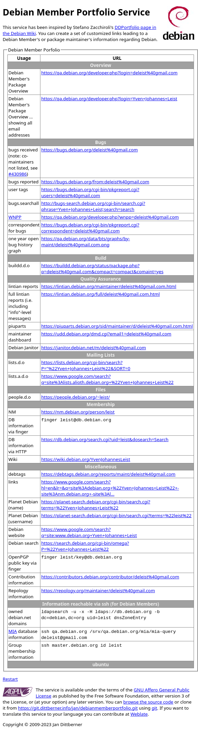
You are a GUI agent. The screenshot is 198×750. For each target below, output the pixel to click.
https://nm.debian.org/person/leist (77, 412)
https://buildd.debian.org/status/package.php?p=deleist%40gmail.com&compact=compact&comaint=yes (102, 268)
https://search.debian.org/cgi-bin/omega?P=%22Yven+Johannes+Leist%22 (85, 546)
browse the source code (148, 702)
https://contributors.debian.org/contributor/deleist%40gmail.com (110, 577)
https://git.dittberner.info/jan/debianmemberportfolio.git (78, 708)
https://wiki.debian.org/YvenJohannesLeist (85, 459)
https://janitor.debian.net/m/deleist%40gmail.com (93, 348)
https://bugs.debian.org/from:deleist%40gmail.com (95, 182)
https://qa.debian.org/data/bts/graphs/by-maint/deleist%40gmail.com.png (85, 242)
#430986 (17, 174)
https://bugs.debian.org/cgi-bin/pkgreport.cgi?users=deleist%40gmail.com (90, 192)
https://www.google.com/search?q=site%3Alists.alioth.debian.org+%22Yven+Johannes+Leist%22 (107, 379)
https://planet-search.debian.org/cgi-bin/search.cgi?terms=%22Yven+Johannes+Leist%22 (95, 505)
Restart (10, 679)
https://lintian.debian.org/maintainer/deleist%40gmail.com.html (108, 286)
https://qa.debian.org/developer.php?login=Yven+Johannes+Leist (109, 99)
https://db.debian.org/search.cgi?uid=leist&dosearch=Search (104, 439)
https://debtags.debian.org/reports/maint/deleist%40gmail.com (108, 474)
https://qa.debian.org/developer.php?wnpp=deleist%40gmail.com (110, 217)
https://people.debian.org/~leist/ (75, 397)
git (154, 708)
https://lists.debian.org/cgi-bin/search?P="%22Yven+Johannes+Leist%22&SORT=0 (85, 365)
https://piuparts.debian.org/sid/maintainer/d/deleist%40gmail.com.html (117, 326)
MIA (12, 631)
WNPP (15, 217)
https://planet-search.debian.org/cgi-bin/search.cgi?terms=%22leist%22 (116, 515)
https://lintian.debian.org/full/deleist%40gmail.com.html (100, 294)
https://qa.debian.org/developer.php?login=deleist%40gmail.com (109, 73)
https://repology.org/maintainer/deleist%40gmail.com (98, 590)
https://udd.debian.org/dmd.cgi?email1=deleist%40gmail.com (106, 334)
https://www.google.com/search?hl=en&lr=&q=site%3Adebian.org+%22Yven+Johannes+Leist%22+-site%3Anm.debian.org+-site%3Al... (110, 488)
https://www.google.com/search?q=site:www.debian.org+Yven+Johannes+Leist (89, 532)
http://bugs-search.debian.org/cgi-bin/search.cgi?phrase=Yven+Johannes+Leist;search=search (93, 206)
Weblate (138, 714)
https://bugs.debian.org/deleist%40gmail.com (89, 150)
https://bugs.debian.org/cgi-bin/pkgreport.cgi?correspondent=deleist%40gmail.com (90, 228)
